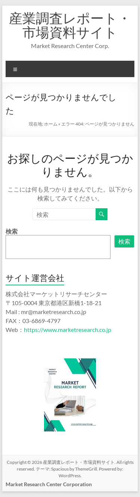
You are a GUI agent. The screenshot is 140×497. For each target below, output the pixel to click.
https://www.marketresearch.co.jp (67, 329)
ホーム (50, 124)
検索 (12, 231)
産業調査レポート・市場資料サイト (70, 25)
